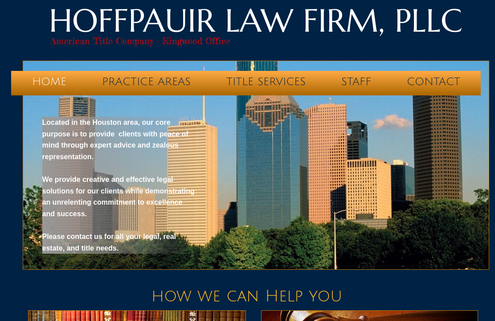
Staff (356, 81)
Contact (433, 81)
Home (49, 81)
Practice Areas (146, 81)
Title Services (266, 81)
